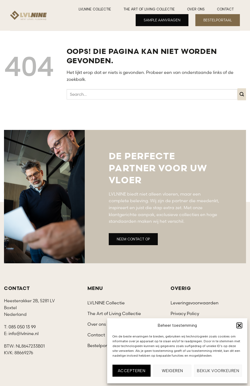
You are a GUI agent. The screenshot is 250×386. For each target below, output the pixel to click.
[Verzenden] (241, 94)
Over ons (196, 9)
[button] (239, 325)
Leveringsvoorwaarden (195, 302)
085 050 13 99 (22, 326)
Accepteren (132, 370)
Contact (225, 9)
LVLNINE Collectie (95, 9)
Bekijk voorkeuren (218, 370)
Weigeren (172, 370)
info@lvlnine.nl (24, 333)
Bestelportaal (101, 345)
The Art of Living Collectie (149, 9)
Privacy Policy (185, 313)
